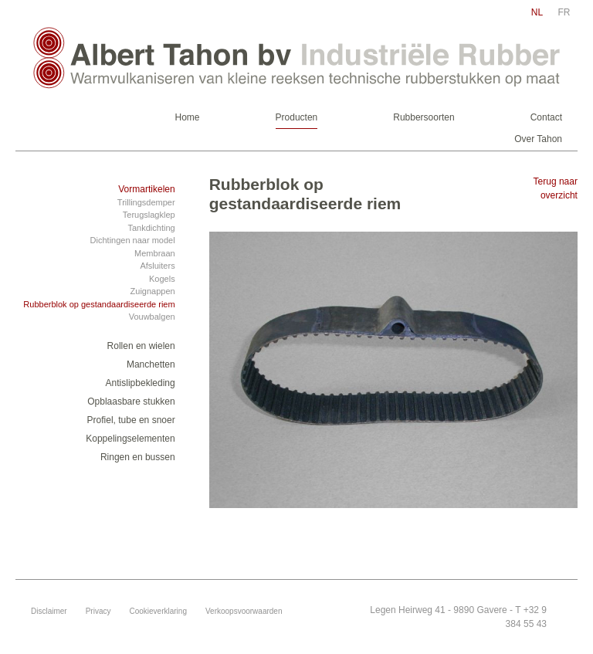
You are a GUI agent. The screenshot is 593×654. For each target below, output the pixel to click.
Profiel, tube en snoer (131, 420)
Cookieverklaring (157, 611)
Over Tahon (538, 139)
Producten (297, 117)
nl (537, 12)
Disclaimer (49, 611)
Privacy (98, 611)
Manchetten (151, 364)
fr (564, 12)
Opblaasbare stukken (131, 401)
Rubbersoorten (423, 117)
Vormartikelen (146, 189)
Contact (546, 117)
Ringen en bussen (137, 457)
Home (187, 117)
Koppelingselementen (130, 438)
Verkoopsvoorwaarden (244, 611)
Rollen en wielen (141, 346)
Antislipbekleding (140, 383)
